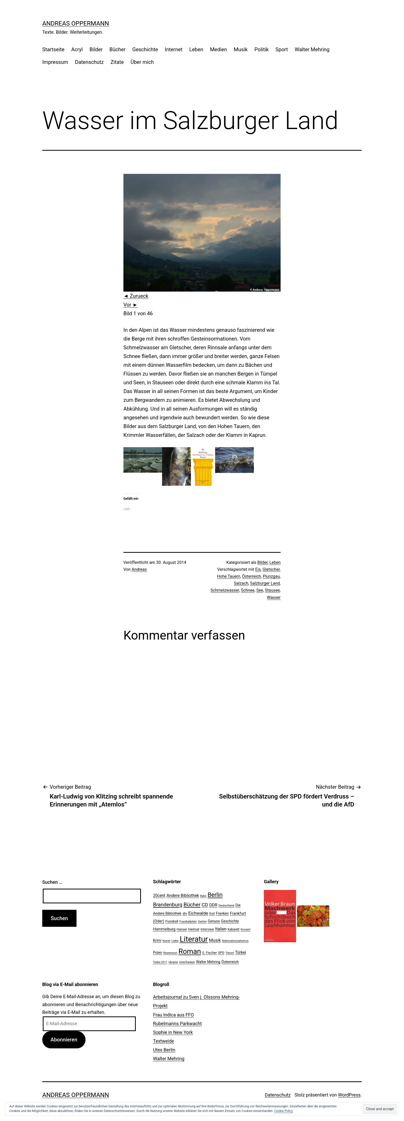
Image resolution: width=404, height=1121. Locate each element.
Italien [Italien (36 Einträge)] (220, 929)
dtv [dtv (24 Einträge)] (184, 913)
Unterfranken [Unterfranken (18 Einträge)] (187, 962)
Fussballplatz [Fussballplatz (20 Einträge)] (188, 921)
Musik (241, 49)
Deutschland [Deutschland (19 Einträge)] (226, 905)
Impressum (55, 62)
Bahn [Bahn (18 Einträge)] (203, 896)
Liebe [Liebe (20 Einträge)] (175, 940)
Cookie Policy (283, 1111)
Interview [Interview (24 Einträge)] (207, 929)
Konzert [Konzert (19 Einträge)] (245, 929)
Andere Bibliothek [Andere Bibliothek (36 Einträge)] (182, 895)
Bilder (96, 49)
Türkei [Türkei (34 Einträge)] (240, 952)
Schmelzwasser (225, 590)
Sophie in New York (173, 1032)
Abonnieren (63, 1040)
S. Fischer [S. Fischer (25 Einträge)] (209, 953)
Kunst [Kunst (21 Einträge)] (166, 940)
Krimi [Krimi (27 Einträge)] (157, 940)
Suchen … (52, 882)
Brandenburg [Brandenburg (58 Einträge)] (167, 905)
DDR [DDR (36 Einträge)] (213, 905)
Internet (173, 49)
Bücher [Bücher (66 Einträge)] (191, 904)
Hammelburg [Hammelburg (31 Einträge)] (164, 929)
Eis (258, 569)
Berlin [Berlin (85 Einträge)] (215, 894)
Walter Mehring (312, 49)
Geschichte (145, 49)
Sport (281, 49)
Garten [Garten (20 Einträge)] (202, 921)
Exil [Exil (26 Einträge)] (212, 913)
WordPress (349, 1095)
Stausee (272, 590)
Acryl (77, 49)
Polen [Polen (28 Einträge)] (157, 952)
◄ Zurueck (135, 296)
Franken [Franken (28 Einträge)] (222, 913)
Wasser (274, 597)
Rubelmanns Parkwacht (177, 1023)
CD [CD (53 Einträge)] (205, 905)
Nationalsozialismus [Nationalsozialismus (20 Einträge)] (235, 940)
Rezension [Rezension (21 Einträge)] (170, 953)
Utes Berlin (164, 1049)
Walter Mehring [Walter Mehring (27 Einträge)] (208, 962)
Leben (196, 49)
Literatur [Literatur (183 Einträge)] (194, 939)
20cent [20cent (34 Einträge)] (159, 895)
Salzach (241, 583)
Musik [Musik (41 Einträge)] (215, 940)
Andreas (139, 569)
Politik (262, 49)
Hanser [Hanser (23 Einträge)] (181, 929)
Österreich (251, 576)
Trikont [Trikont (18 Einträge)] (229, 953)
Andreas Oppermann (75, 23)
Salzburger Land (265, 583)
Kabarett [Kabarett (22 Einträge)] (233, 929)
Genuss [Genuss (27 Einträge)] (214, 921)
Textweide (163, 1041)
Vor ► (130, 305)
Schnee (248, 590)
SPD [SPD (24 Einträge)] (221, 953)
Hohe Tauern (228, 576)
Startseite (53, 49)
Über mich (142, 62)
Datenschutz (89, 62)
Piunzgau (271, 576)
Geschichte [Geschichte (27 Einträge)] (230, 921)
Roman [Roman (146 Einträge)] (190, 951)
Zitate (117, 62)
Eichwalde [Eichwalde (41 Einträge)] (198, 913)
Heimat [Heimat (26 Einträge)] (193, 929)
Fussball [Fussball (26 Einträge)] (171, 921)
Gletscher (271, 569)
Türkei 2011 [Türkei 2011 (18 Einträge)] (160, 962)
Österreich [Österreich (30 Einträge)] (230, 961)
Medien (218, 49)
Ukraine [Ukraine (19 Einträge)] (173, 962)
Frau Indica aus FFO (173, 1014)
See (259, 590)
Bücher (117, 49)
